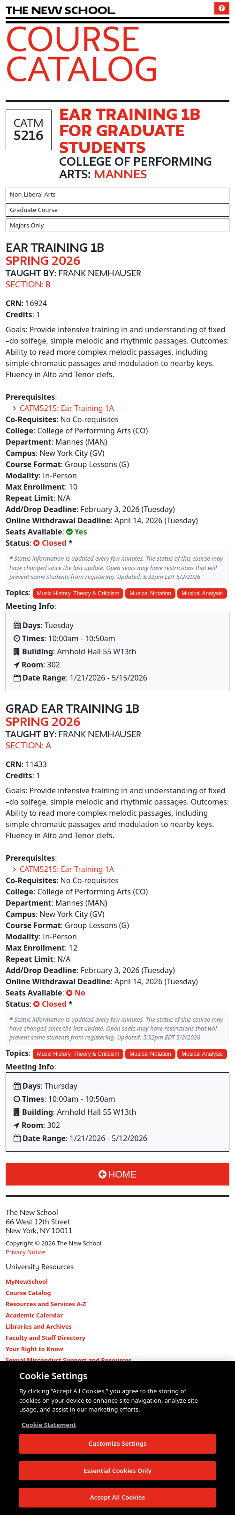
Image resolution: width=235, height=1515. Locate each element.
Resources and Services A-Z (46, 1304)
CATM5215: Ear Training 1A (67, 408)
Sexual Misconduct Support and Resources (69, 1360)
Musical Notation (150, 593)
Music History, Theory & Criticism (78, 593)
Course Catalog (82, 53)
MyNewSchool (27, 1281)
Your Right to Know (34, 1349)
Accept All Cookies (117, 1498)
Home (117, 1174)
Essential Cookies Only (117, 1471)
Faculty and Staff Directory (45, 1337)
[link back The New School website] (60, 10)
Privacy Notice (25, 1252)
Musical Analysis (202, 593)
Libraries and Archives (39, 1326)
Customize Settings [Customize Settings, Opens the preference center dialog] (118, 1444)
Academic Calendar (34, 1315)
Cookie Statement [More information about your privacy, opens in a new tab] (49, 1425)
